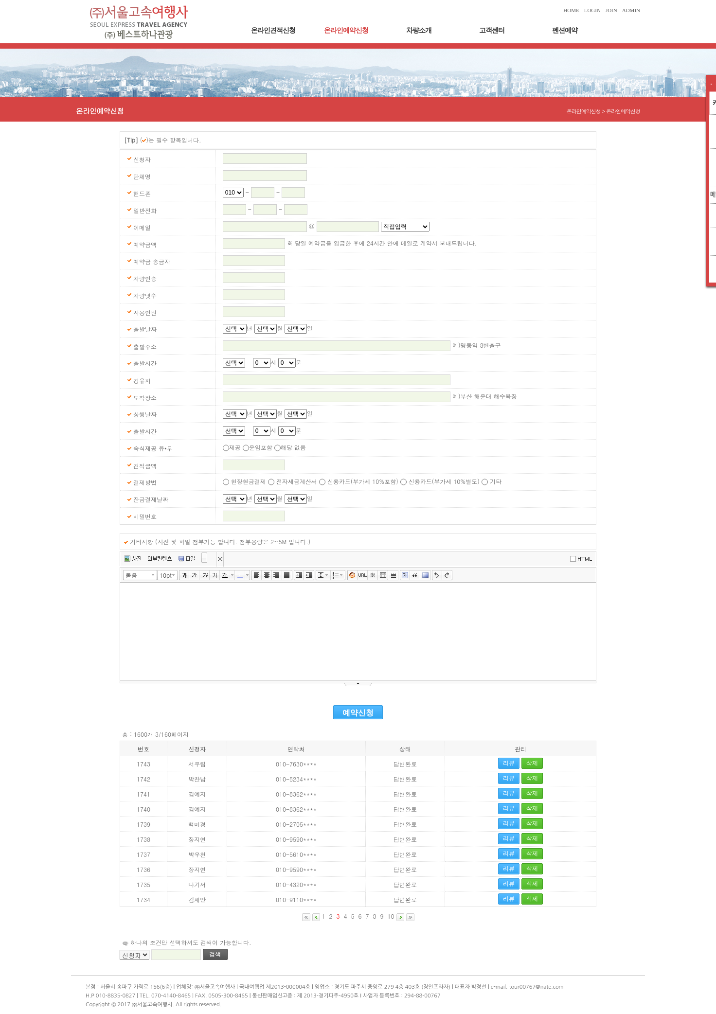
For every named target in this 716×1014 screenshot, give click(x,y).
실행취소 (437, 575)
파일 (187, 558)
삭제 (532, 763)
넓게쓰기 (220, 559)
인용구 (415, 575)
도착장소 (145, 397)
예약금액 (145, 244)
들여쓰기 (299, 575)
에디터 (582, 558)
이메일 (142, 227)
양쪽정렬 (287, 575)
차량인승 (145, 278)
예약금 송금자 (151, 261)
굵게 (184, 575)
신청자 (142, 159)
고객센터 (491, 30)
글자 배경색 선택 (247, 575)
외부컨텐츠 (160, 558)
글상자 (405, 575)
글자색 (225, 575)
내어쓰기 (309, 575)
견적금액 (145, 466)
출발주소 (145, 346)
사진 (132, 558)
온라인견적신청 (273, 30)
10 (391, 916)
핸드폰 (142, 193)
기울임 (204, 575)
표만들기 (383, 575)
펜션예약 (564, 30)
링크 (363, 575)
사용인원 (145, 312)
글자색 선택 (232, 575)
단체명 (142, 176)
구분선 (393, 575)
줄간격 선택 (328, 575)
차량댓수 (145, 295)
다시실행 (447, 575)
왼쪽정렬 (256, 575)
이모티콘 (352, 575)
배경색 (425, 575)
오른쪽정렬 (277, 575)
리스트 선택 (343, 575)
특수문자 (373, 575)
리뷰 (509, 763)
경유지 (142, 380)
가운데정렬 (267, 575)
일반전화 (145, 210)
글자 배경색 (240, 575)
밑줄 (194, 575)
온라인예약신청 (346, 30)
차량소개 (418, 30)
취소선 (215, 575)
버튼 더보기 (204, 559)
